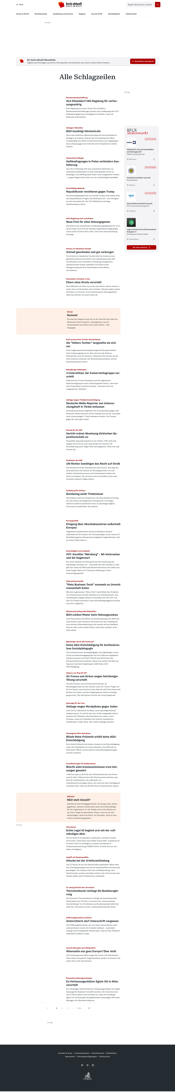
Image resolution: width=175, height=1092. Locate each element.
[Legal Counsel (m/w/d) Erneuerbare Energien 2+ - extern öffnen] (153, 239)
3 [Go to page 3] (67, 1009)
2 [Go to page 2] (62, 1009)
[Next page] (89, 1009)
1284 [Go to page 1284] (79, 1009)
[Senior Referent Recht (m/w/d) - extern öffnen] (153, 211)
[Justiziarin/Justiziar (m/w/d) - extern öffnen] (153, 185)
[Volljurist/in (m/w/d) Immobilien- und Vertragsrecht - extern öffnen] (153, 160)
